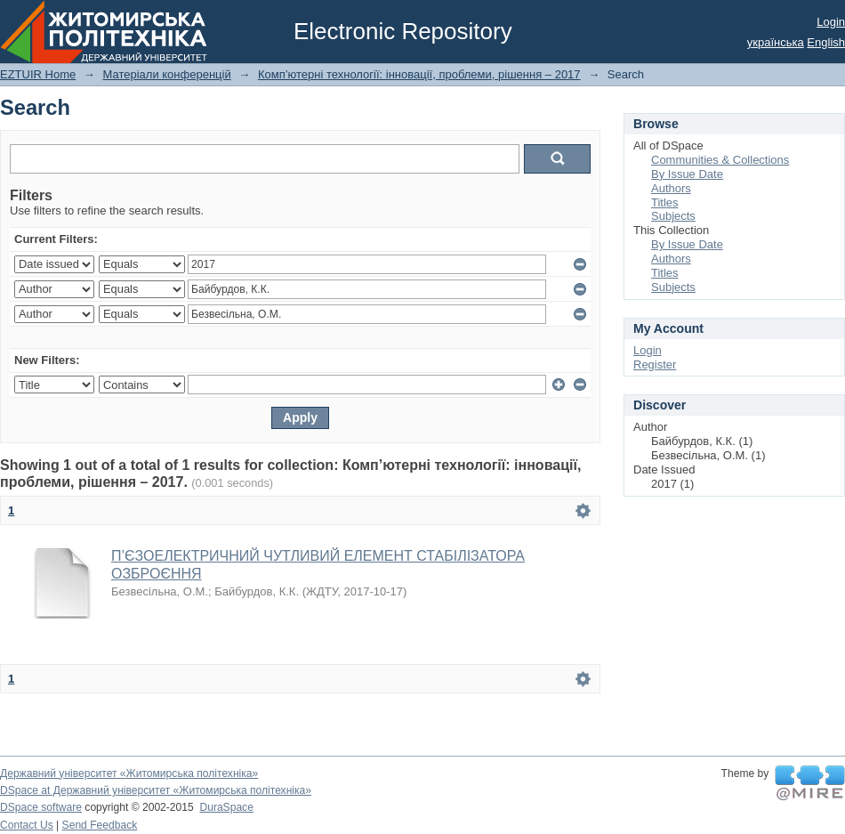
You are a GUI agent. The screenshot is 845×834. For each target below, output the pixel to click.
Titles (665, 202)
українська (775, 42)
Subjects (673, 216)
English (826, 42)
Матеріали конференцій (166, 74)
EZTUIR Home (38, 74)
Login (831, 21)
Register (654, 364)
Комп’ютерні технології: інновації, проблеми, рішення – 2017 (419, 74)
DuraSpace (226, 807)
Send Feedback (100, 825)
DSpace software (41, 807)
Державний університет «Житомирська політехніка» (129, 773)
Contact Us (26, 825)
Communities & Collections (720, 159)
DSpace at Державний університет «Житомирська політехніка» (155, 790)
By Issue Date (687, 174)
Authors (671, 188)
